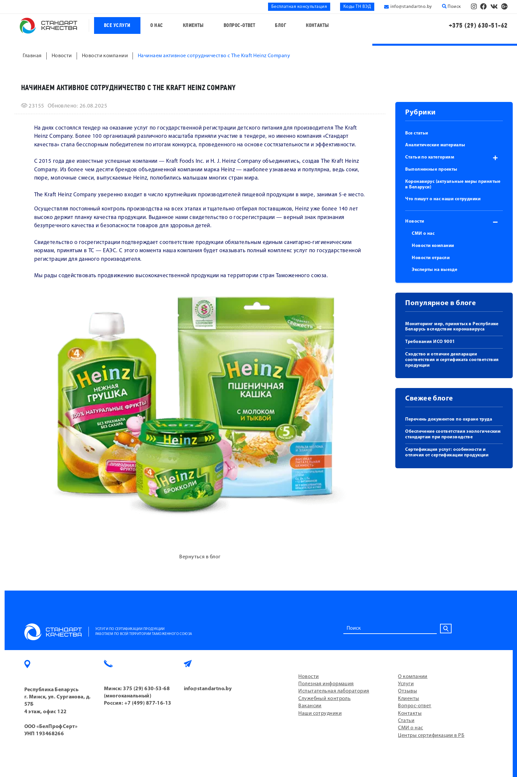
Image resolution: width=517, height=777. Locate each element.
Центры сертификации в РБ (431, 735)
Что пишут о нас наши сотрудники (442, 199)
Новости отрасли (431, 257)
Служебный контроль (324, 698)
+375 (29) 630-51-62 (478, 25)
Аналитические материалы (435, 145)
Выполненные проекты (431, 169)
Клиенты (193, 25)
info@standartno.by (411, 6)
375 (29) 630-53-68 (146, 689)
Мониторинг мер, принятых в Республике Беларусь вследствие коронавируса (452, 327)
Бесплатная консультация (299, 6)
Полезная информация (326, 684)
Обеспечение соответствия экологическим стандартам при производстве (453, 434)
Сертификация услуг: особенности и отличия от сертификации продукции (446, 452)
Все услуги (117, 25)
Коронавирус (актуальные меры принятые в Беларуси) (453, 184)
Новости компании (433, 245)
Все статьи (416, 133)
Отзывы (407, 691)
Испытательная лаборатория (333, 691)
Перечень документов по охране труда (448, 419)
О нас (156, 25)
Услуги (406, 684)
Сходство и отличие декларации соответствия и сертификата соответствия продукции (452, 360)
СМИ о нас (423, 233)
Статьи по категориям (429, 157)
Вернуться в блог (199, 557)
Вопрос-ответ (239, 25)
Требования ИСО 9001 (430, 341)
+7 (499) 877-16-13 (147, 703)
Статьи (406, 720)
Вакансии (310, 706)
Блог (280, 25)
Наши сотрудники (320, 713)
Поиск (451, 6)
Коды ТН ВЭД (357, 6)
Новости (414, 221)
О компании (413, 676)
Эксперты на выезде (434, 269)
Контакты (317, 25)
